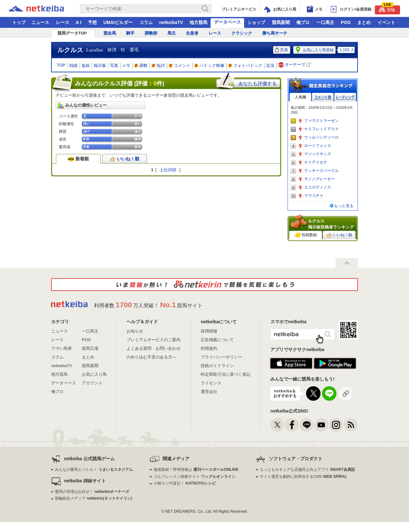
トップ (19, 22)
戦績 (73, 65)
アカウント (92, 383)
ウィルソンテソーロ (321, 137)
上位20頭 (167, 169)
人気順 (300, 97)
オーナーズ (295, 65)
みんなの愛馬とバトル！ (94, 469)
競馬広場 (90, 348)
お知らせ (135, 331)
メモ (126, 65)
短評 (158, 65)
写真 (114, 65)
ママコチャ (313, 195)
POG (346, 22)
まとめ (364, 22)
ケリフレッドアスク (321, 129)
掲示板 (100, 65)
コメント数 (323, 97)
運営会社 (209, 391)
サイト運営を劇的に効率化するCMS (303, 476)
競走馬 (110, 33)
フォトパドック (245, 65)
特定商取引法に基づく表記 (226, 374)
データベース (227, 22)
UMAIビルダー (118, 22)
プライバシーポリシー (221, 357)
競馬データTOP (72, 33)
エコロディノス (317, 187)
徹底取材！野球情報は (196, 469)
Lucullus (94, 49)
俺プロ (303, 22)
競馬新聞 (281, 22)
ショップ (256, 22)
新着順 (78, 158)
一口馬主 (325, 22)
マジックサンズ (317, 154)
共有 (281, 49)
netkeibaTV (171, 22)
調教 (141, 65)
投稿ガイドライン (217, 365)
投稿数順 (306, 235)
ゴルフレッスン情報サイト (194, 476)
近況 (270, 65)
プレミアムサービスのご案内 (154, 339)
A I (78, 22)
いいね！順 (124, 158)
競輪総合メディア (93, 498)
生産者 (192, 33)
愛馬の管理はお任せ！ (92, 491)
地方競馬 (198, 22)
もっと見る (343, 206)
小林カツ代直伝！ (184, 483)
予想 (92, 22)
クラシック (241, 33)
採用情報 (209, 331)
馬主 (171, 33)
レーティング (345, 97)
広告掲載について (217, 339)
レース (62, 22)
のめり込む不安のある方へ (151, 357)
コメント (179, 65)
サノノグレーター (319, 179)
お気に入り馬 (94, 374)
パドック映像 (209, 65)
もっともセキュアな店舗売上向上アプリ (307, 469)
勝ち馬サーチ (274, 33)
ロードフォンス (317, 145)
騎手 (130, 33)
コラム (146, 22)
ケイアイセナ (315, 162)
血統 (85, 65)
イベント (386, 22)
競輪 (387, 8)
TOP (61, 65)
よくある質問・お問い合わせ (154, 348)
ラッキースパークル (321, 170)
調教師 (151, 33)
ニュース (40, 22)
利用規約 (209, 348)
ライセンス (211, 383)
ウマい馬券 (61, 348)
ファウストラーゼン (321, 120)
